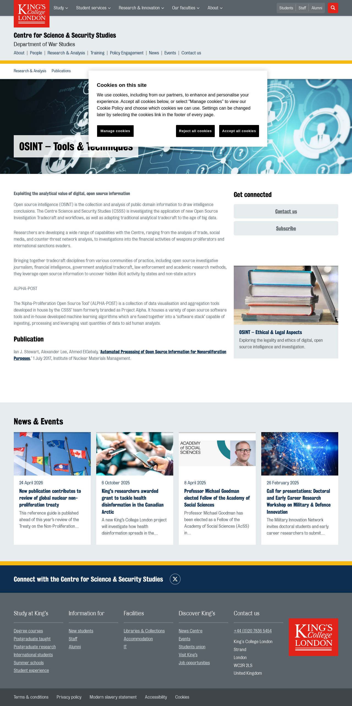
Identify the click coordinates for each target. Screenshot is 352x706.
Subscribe (286, 228)
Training (97, 53)
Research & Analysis (66, 53)
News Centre (190, 631)
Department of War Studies (44, 44)
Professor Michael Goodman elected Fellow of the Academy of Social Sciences (217, 498)
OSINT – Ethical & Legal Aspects (270, 332)
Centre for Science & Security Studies (65, 35)
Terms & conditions (31, 697)
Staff (302, 8)
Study (59, 8)
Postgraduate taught (32, 639)
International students (33, 655)
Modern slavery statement (113, 697)
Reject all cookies (195, 131)
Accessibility (156, 697)
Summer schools (29, 663)
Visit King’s (188, 655)
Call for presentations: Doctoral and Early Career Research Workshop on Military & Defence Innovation (299, 501)
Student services (91, 8)
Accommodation (138, 639)
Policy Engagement (127, 53)
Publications (61, 71)
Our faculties (183, 8)
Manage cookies (115, 131)
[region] (178, 109)
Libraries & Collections (144, 631)
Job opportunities (194, 663)
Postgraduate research (35, 647)
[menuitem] (61, 8)
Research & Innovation (139, 8)
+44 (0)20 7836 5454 (253, 631)
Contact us (191, 53)
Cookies (182, 697)
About (213, 8)
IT (125, 647)
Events (170, 53)
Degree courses (28, 631)
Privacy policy (69, 697)
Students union (192, 647)
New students (81, 631)
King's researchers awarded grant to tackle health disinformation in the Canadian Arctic (133, 501)
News (154, 53)
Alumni (317, 8)
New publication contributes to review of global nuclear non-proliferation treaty (50, 498)
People (36, 53)
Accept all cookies (239, 131)
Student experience (31, 670)
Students (286, 8)
